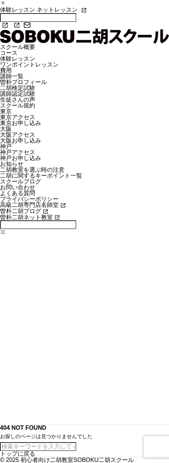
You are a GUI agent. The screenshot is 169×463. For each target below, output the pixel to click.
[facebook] (3, 25)
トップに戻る (17, 454)
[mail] (27, 25)
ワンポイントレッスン (29, 64)
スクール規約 (17, 105)
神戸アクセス (17, 152)
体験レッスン (18, 10)
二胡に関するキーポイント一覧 (41, 175)
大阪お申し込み (20, 140)
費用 (6, 70)
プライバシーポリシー (29, 199)
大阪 (6, 129)
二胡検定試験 (17, 88)
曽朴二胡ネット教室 (26, 217)
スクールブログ (20, 181)
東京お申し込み (20, 123)
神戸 (6, 146)
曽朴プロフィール (23, 82)
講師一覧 (11, 76)
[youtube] (15, 25)
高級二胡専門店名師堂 (29, 205)
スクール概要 (17, 47)
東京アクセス (17, 117)
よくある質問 (17, 193)
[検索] (38, 224)
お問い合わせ (17, 187)
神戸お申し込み (20, 158)
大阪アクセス (17, 135)
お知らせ (11, 164)
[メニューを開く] (3, 232)
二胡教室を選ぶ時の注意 (32, 170)
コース (9, 53)
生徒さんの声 (17, 99)
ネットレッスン (58, 10)
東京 (6, 111)
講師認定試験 (17, 94)
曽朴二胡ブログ (20, 211)
